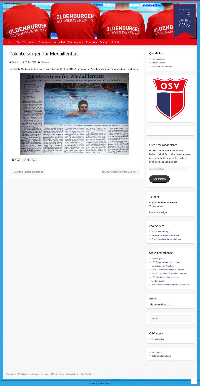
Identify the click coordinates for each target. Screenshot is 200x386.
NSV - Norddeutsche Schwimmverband (169, 273)
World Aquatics (158, 258)
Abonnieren (159, 179)
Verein (32, 42)
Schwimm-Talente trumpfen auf (27, 172)
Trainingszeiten (75, 42)
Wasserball (59, 42)
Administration (158, 339)
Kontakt (115, 42)
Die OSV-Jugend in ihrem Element (120, 172)
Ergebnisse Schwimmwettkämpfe (166, 239)
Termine (104, 42)
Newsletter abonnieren (162, 66)
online (136, 69)
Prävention (91, 42)
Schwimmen (44, 42)
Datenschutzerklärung (161, 356)
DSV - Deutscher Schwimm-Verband (168, 270)
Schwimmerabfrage (160, 231)
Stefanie (15, 62)
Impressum (157, 352)
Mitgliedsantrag (158, 63)
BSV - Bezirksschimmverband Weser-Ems (171, 285)
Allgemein (45, 62)
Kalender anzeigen (158, 212)
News (10, 42)
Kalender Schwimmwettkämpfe (165, 235)
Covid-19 (21, 42)
